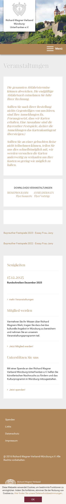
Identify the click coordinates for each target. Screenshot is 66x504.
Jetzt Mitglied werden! (20, 346)
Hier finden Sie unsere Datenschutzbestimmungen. (38, 493)
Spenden (10, 419)
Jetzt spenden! (16, 389)
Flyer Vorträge (42, 196)
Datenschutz (12, 433)
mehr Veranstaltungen (20, 299)
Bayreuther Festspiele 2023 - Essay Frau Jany (28, 232)
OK (33, 499)
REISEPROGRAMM (17, 192)
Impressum (11, 440)
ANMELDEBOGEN (44, 192)
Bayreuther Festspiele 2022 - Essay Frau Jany (28, 243)
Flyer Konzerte (24, 196)
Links (8, 426)
